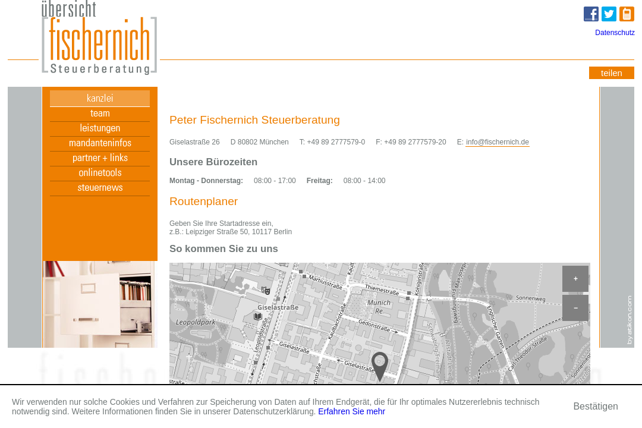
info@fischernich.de (497, 142)
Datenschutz (615, 33)
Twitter (610, 16)
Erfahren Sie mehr (351, 411)
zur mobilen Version (628, 15)
